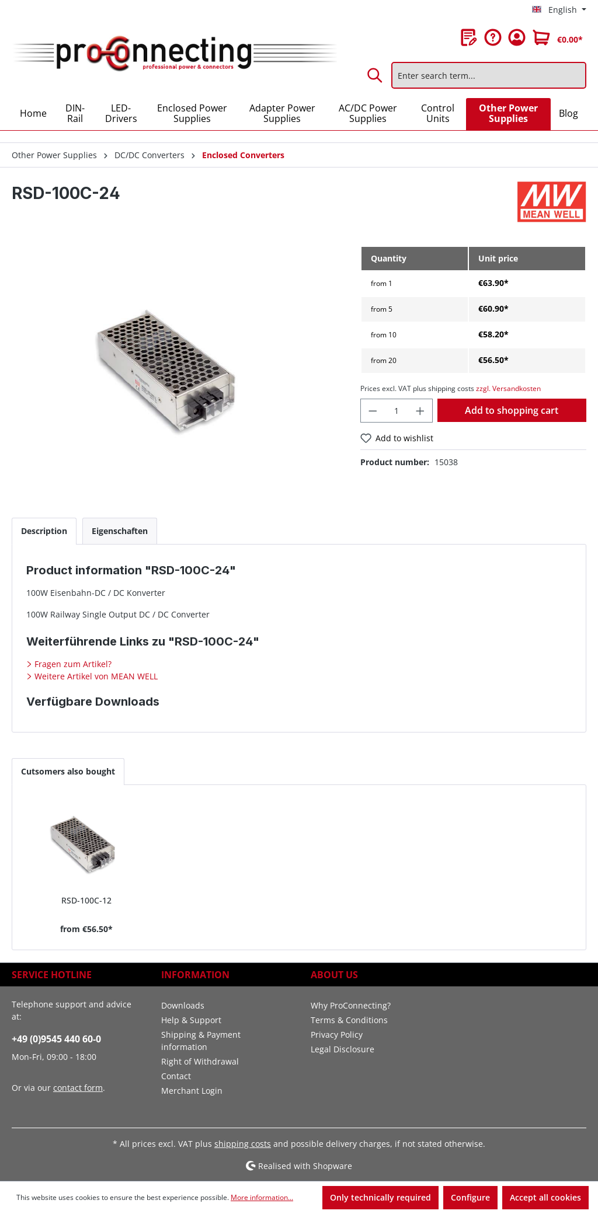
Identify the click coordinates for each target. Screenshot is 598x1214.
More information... (262, 1197)
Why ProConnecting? (351, 1005)
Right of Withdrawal (200, 1061)
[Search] (375, 75)
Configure (470, 1197)
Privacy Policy (337, 1034)
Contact (176, 1076)
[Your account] (517, 37)
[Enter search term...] (488, 75)
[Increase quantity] (420, 411)
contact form (78, 1087)
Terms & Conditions (349, 1019)
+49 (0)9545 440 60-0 (56, 1038)
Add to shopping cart (511, 410)
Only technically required (380, 1197)
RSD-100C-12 (86, 900)
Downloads (182, 1005)
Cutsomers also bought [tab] (68, 771)
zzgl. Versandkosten (508, 388)
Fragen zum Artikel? (72, 663)
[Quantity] (396, 411)
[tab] (44, 531)
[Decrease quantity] (372, 411)
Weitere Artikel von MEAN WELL (95, 676)
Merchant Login (191, 1090)
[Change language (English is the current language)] (559, 10)
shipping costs (242, 1143)
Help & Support (191, 1019)
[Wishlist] (469, 37)
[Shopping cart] (557, 37)
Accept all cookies (545, 1197)
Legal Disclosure (342, 1049)
